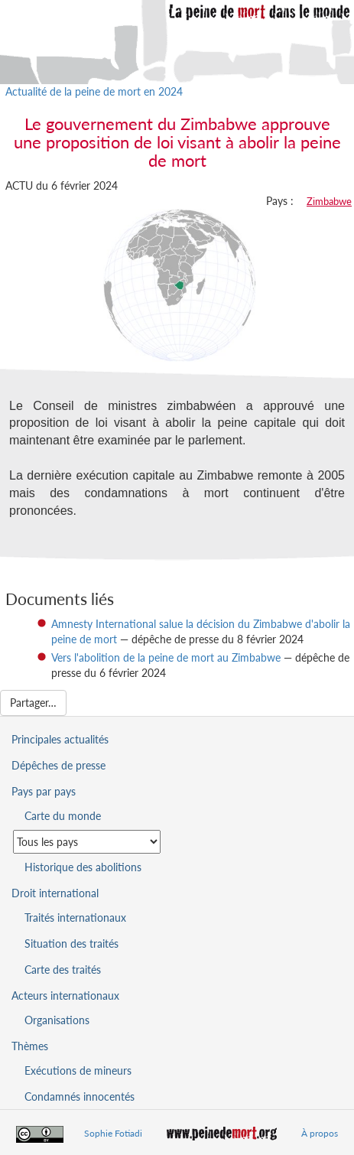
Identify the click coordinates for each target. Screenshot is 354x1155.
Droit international (55, 893)
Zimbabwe (329, 201)
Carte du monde (62, 815)
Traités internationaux (75, 917)
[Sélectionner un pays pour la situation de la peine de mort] (87, 842)
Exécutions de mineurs (78, 1070)
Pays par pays (43, 791)
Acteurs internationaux (65, 995)
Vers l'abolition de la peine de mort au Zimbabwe (166, 657)
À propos (319, 1133)
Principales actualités (60, 739)
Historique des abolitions (82, 867)
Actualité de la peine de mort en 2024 (94, 91)
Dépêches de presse (58, 765)
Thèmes (29, 1046)
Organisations (56, 1019)
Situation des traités (71, 943)
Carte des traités (62, 969)
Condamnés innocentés (79, 1096)
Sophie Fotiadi (113, 1133)
